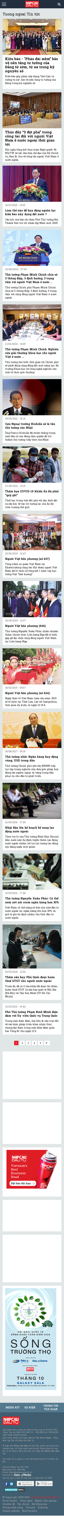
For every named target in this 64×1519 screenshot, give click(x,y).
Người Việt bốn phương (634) (25, 626)
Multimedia (29, 1510)
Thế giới (30, 1507)
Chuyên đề (9, 1504)
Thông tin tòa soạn (50, 1407)
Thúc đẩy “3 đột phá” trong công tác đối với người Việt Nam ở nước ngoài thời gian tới (30, 138)
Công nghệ (26, 1500)
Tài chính (23, 1504)
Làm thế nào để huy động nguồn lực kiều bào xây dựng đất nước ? (30, 212)
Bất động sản (39, 1504)
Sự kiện (29, 1407)
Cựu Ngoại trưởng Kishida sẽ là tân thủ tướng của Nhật (30, 425)
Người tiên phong (45, 1500)
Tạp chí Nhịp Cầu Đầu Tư (45, 1497)
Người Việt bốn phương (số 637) (27, 559)
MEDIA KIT (13, 1407)
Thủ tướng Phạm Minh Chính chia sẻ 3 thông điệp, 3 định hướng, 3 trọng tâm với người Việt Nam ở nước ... (31, 278)
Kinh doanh (10, 1500)
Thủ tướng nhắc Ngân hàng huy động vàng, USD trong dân (31, 758)
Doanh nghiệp (11, 1510)
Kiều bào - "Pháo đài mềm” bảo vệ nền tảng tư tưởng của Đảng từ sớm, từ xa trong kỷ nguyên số (31, 65)
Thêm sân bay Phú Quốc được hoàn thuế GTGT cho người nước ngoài (30, 979)
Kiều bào (43, 1507)
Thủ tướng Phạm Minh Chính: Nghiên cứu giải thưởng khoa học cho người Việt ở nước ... (32, 353)
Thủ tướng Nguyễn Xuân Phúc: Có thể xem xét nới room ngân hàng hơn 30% (32, 900)
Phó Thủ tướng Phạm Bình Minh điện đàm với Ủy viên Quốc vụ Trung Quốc (31, 1013)
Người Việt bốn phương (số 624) (27, 693)
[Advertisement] (30, 1258)
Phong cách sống (13, 1507)
